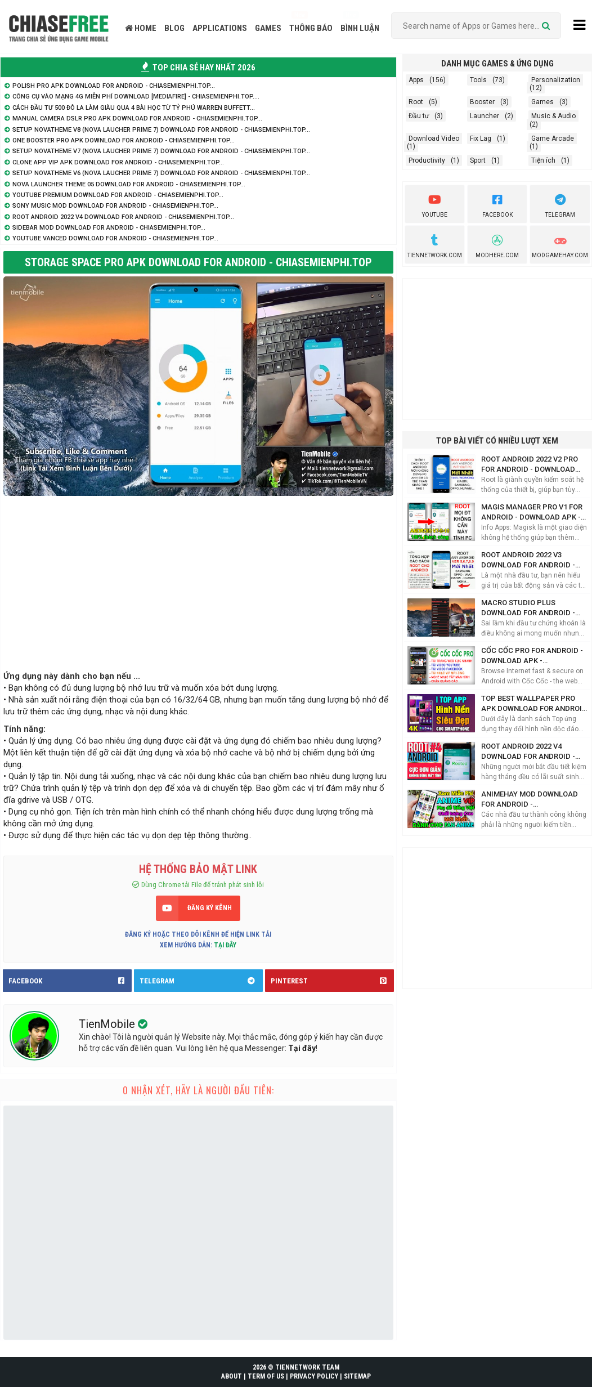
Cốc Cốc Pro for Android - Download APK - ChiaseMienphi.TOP (532, 656)
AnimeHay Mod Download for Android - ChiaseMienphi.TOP (529, 799)
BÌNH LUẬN (359, 28)
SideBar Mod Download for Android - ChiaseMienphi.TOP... (108, 227)
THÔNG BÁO (311, 28)
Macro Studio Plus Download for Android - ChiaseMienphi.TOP (528, 608)
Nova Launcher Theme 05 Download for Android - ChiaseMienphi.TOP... (128, 184)
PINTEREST (332, 980)
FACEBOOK (70, 980)
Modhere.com (497, 244)
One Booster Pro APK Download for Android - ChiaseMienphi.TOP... (123, 140)
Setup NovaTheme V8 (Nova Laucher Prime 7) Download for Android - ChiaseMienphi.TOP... (161, 129)
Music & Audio (553, 116)
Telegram (560, 204)
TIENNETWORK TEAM (307, 1367)
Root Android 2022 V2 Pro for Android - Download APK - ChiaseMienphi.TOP (529, 465)
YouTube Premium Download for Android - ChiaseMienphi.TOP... (117, 195)
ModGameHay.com (560, 244)
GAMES (268, 28)
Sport (478, 160)
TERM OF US (266, 1376)
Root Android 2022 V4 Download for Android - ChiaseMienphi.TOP (528, 752)
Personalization (555, 80)
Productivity (427, 160)
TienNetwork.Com (434, 244)
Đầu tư (419, 116)
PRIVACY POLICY (314, 1376)
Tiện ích (543, 160)
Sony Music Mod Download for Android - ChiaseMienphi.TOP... (115, 205)
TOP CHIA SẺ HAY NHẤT (198, 67)
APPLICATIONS (219, 28)
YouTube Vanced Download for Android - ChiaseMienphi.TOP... (115, 238)
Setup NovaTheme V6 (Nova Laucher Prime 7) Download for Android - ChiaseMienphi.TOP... (161, 173)
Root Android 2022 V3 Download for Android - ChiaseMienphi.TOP (528, 560)
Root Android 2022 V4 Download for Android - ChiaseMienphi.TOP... (123, 217)
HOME (140, 28)
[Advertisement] (198, 580)
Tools (478, 80)
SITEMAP (357, 1376)
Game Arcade (552, 138)
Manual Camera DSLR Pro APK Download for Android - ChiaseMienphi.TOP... (137, 118)
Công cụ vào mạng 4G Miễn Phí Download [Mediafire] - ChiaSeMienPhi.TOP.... (135, 96)
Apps (416, 80)
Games (542, 102)
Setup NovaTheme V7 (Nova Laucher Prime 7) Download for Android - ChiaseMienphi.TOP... (161, 151)
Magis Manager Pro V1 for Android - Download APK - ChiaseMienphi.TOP (531, 512)
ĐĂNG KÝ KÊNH (209, 908)
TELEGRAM (201, 980)
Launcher (484, 116)
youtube (434, 204)
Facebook (497, 204)
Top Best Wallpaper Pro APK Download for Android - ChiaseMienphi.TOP (534, 704)
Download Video (434, 138)
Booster (482, 102)
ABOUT (231, 1376)
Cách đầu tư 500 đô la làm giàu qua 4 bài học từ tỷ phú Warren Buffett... (133, 107)
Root (416, 102)
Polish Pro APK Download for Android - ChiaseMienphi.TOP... (113, 86)
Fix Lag (480, 138)
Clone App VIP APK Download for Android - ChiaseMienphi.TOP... (118, 162)
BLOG (174, 28)
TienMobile (108, 1024)
